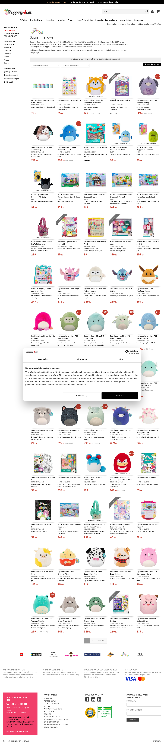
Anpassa (81, 395)
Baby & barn (9, 41)
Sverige (157, 741)
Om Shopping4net (51, 722)
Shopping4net (112, 24)
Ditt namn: (131, 701)
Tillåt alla (120, 395)
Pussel (7, 57)
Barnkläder (9, 44)
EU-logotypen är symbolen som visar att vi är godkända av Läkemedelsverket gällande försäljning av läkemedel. (102, 673)
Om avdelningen (11, 79)
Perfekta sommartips (56, 2)
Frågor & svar (10, 72)
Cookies (47, 714)
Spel (6, 63)
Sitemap (26, 741)
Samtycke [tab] (43, 359)
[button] (158, 11)
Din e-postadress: (134, 710)
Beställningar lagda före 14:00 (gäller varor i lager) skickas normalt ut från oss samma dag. (61, 672)
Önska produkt (11, 75)
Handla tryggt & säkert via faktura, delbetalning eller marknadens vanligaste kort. (143, 674)
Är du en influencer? (53, 709)
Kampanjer (139, 20)
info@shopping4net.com (17, 731)
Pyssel (7, 60)
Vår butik (8, 82)
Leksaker (8, 54)
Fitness (71, 20)
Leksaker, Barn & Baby (106, 20)
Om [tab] (121, 359)
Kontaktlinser (36, 20)
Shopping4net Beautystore (56, 725)
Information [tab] (82, 359)
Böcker (7, 47)
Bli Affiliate (49, 712)
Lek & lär (8, 51)
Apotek (61, 20)
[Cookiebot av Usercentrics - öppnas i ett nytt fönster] (127, 352)
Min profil (48, 699)
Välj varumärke (143, 24)
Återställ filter (152, 64)
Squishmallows (156, 24)
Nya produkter (12, 33)
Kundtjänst (9, 68)
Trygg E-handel (51, 727)
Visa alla (101, 641)
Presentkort (10, 36)
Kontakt (47, 706)
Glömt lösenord (51, 704)
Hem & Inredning (85, 20)
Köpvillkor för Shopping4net (57, 719)
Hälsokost (50, 20)
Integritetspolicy (52, 717)
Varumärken (125, 20)
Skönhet (24, 20)
